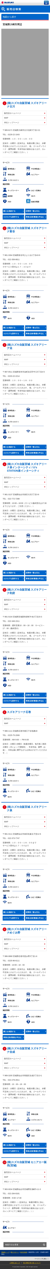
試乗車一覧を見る (33, 211)
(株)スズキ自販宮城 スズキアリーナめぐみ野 (27, 931)
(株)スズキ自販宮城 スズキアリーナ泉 (27, 808)
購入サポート (15, 1252)
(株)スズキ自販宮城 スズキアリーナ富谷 (27, 230)
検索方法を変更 (11, 1245)
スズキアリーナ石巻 (19, 712)
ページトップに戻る (41, 1259)
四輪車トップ (5, 1252)
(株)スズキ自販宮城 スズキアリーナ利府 (27, 591)
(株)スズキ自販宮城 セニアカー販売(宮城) (27, 1164)
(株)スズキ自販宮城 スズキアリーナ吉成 (27, 1050)
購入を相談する (9, 211)
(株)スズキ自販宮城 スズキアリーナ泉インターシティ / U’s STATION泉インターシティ (27, 467)
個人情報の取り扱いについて (32, 1263)
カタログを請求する (11, 217)
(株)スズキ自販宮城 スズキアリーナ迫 (27, 346)
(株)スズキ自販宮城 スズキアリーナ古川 (27, 105)
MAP (6, 118)
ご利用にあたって (14, 1263)
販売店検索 (23, 1252)
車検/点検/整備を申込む (35, 217)
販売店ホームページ (12, 113)
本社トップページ (11, 122)
